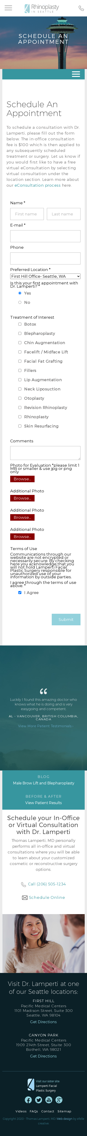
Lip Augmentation (43, 379)
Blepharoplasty (39, 333)
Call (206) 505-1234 (47, 884)
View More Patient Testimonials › (46, 726)
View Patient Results (43, 799)
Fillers (30, 370)
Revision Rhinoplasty (45, 407)
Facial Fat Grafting (43, 361)
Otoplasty (34, 398)
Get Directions (43, 1022)
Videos (21, 1111)
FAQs (34, 1111)
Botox (30, 324)
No (27, 302)
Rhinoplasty (36, 416)
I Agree (31, 592)
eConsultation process (38, 185)
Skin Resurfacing (41, 426)
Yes (27, 293)
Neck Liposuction (42, 389)
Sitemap (64, 1111)
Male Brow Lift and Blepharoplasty (43, 779)
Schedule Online (47, 897)
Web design (64, 1118)
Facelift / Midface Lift (46, 351)
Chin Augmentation (44, 342)
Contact (47, 1111)
